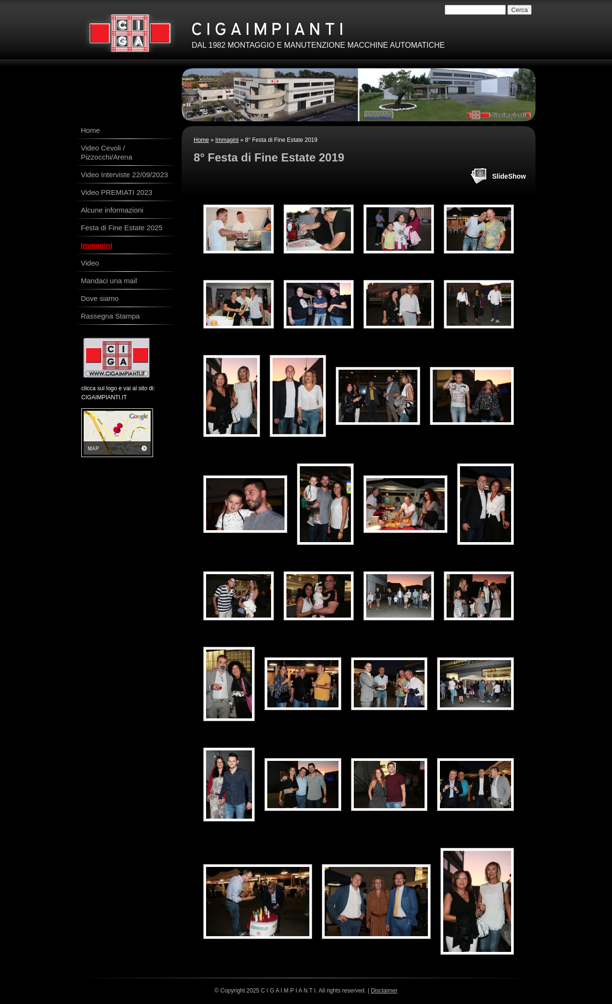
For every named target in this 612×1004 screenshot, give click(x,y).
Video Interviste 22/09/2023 (124, 175)
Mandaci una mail (109, 281)
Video (90, 263)
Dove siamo (100, 298)
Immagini (227, 140)
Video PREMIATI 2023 (117, 192)
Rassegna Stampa (110, 316)
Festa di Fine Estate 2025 (122, 228)
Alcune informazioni (112, 210)
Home (201, 140)
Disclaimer (384, 990)
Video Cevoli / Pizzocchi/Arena (106, 152)
